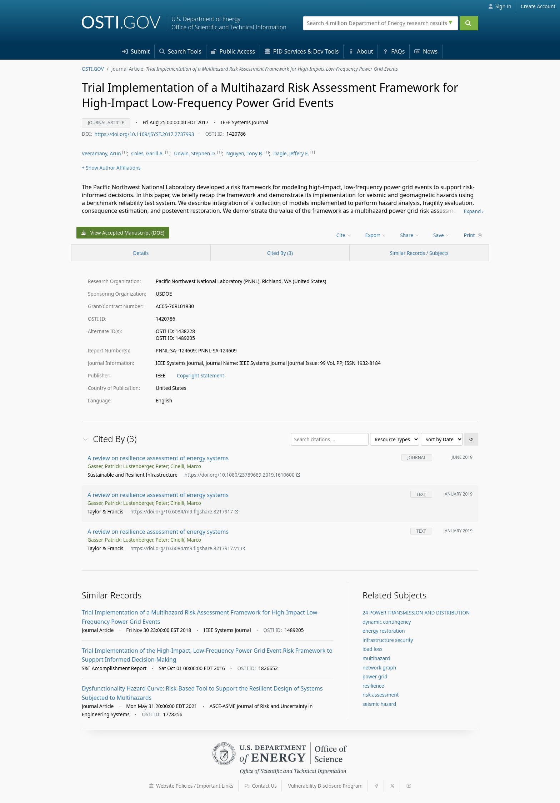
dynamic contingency (386, 621)
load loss (372, 649)
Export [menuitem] (375, 235)
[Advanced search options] (451, 21)
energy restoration (383, 630)
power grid (375, 676)
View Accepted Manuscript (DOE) (123, 232)
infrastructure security (387, 640)
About (360, 51)
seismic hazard (379, 704)
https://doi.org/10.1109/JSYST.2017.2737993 (144, 133)
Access (233, 51)
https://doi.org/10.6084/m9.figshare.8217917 (184, 511)
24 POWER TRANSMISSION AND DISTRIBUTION (416, 612)
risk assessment (380, 694)
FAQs (393, 51)
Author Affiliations (111, 167)
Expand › (474, 211)
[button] (151, 785)
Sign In (499, 6)
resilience (373, 685)
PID (302, 51)
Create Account (538, 6)
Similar (419, 253)
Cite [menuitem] (343, 235)
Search (180, 51)
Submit (136, 51)
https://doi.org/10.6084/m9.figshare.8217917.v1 (187, 548)
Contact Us (261, 785)
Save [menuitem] (441, 235)
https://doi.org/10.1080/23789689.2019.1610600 (242, 475)
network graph (379, 667)
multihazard (376, 658)
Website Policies (191, 785)
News (426, 51)
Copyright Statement (200, 375)
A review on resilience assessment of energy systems (158, 458)
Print (473, 235)
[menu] (344, 235)
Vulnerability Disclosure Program (325, 785)
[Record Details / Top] (140, 253)
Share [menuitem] (410, 235)
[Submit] (469, 23)
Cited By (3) (280, 253)
